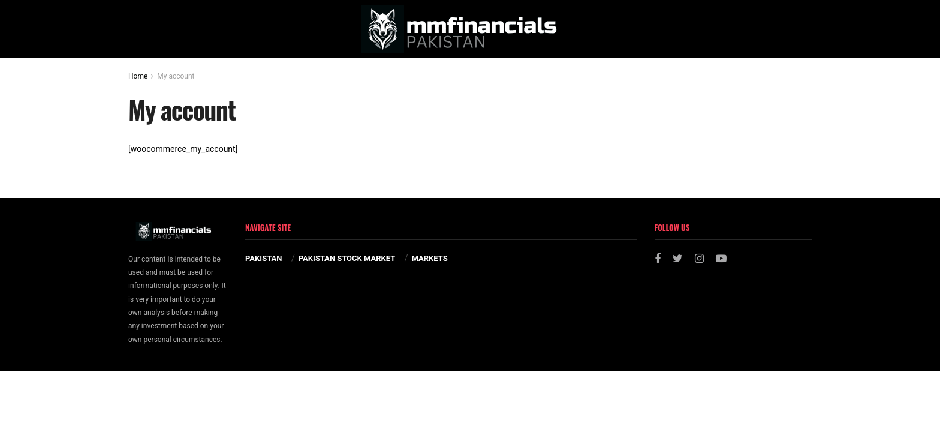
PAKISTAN (263, 258)
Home (137, 76)
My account (175, 76)
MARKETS (430, 258)
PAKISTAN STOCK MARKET (347, 258)
